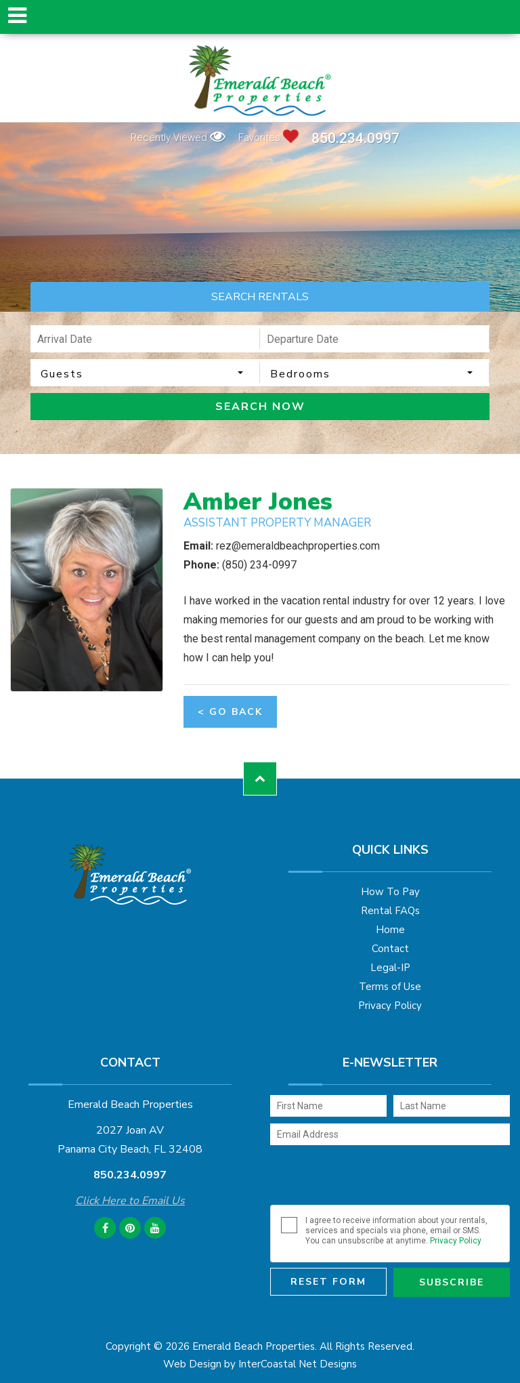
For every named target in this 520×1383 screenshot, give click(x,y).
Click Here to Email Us (130, 1200)
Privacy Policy (390, 1005)
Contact (390, 948)
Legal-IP (390, 967)
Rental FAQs (390, 910)
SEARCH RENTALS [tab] (260, 296)
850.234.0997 (355, 138)
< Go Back (230, 711)
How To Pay (390, 892)
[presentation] (373, 1178)
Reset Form (328, 1281)
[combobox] (145, 372)
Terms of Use (390, 986)
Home (390, 929)
